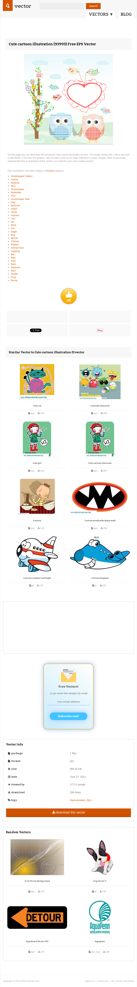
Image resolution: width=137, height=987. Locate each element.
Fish (13, 195)
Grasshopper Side (20, 199)
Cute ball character (100, 406)
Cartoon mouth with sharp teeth (100, 520)
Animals (50, 170)
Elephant (15, 267)
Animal (14, 179)
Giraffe (14, 274)
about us (89, 981)
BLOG (126, 14)
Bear (13, 270)
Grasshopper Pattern (21, 176)
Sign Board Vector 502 (37, 941)
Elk (12, 221)
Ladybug (15, 251)
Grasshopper (17, 189)
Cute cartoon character (100, 463)
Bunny (14, 280)
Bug (13, 234)
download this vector (68, 812)
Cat (12, 228)
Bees (13, 264)
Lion (13, 218)
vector (22, 6)
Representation (78, 800)
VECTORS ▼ (101, 14)
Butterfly (15, 182)
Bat (12, 254)
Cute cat (37, 406)
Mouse (14, 238)
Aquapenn (100, 941)
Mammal (15, 205)
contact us (103, 981)
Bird (13, 186)
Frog (13, 277)
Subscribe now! (68, 716)
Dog (13, 202)
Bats (13, 257)
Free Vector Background (37, 881)
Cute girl (37, 463)
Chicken (15, 241)
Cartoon (37, 520)
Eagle (14, 231)
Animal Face (17, 247)
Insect (14, 208)
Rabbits (15, 244)
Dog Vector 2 (99, 881)
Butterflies (16, 192)
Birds (13, 225)
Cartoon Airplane (100, 578)
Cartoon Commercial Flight (37, 578)
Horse (14, 212)
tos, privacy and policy (122, 981)
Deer (13, 260)
